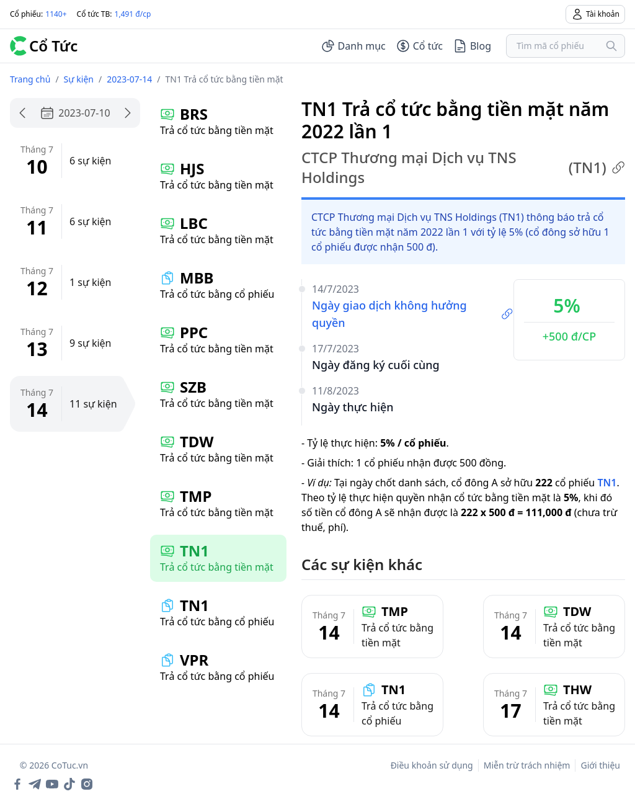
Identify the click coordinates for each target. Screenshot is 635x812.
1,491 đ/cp (133, 14)
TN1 (606, 482)
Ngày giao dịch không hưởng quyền (412, 314)
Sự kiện (79, 79)
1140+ (55, 14)
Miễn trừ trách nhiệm (527, 765)
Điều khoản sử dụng (432, 765)
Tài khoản (595, 14)
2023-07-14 (129, 79)
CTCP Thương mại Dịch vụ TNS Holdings (463, 167)
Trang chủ (30, 79)
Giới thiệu (600, 765)
